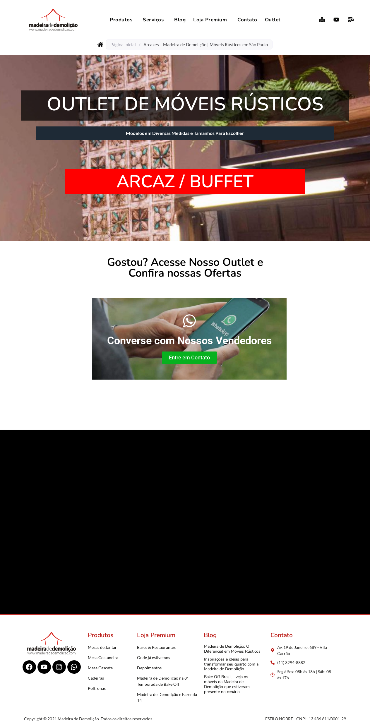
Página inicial (123, 44)
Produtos (121, 19)
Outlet (273, 19)
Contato (247, 19)
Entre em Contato (189, 357)
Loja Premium (210, 19)
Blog (180, 19)
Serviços (153, 19)
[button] (122, 20)
